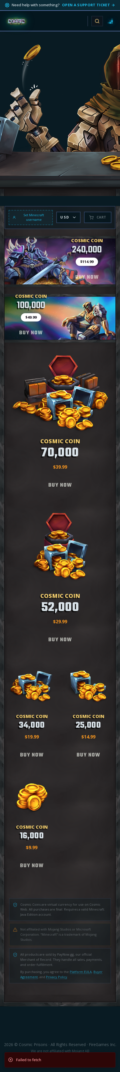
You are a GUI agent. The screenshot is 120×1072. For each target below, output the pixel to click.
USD (68, 217)
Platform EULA (81, 972)
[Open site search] (97, 21)
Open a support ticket (88, 4)
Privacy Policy (56, 977)
